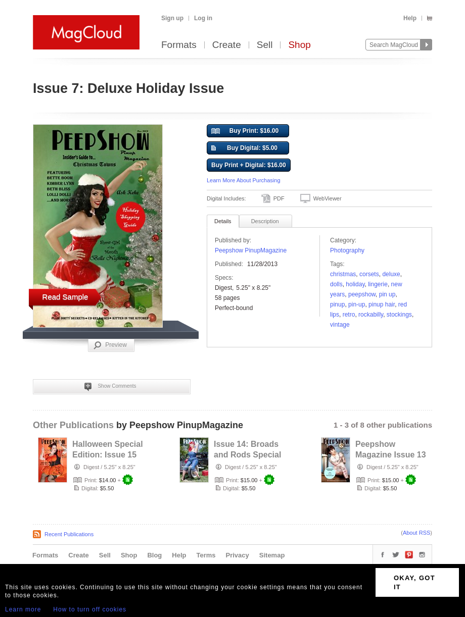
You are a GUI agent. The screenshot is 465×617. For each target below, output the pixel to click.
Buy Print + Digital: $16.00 (248, 165)
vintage (340, 324)
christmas (343, 274)
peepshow (362, 294)
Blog (154, 555)
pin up (387, 294)
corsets (369, 274)
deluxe (391, 274)
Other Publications (73, 425)
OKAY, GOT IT (414, 582)
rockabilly (370, 314)
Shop (299, 45)
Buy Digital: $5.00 (244, 148)
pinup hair (381, 304)
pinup (337, 304)
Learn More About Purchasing (244, 180)
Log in (203, 18)
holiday (355, 284)
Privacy (237, 555)
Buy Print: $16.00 (244, 131)
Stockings (399, 314)
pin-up (356, 304)
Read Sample (65, 296)
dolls (336, 284)
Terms (205, 555)
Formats (179, 45)
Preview (110, 345)
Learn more (23, 609)
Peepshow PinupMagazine (251, 250)
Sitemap (272, 555)
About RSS (416, 533)
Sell (265, 45)
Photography (347, 250)
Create (226, 45)
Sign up (172, 18)
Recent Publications (69, 534)
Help (409, 18)
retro (349, 314)
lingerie (378, 284)
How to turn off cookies (89, 609)
